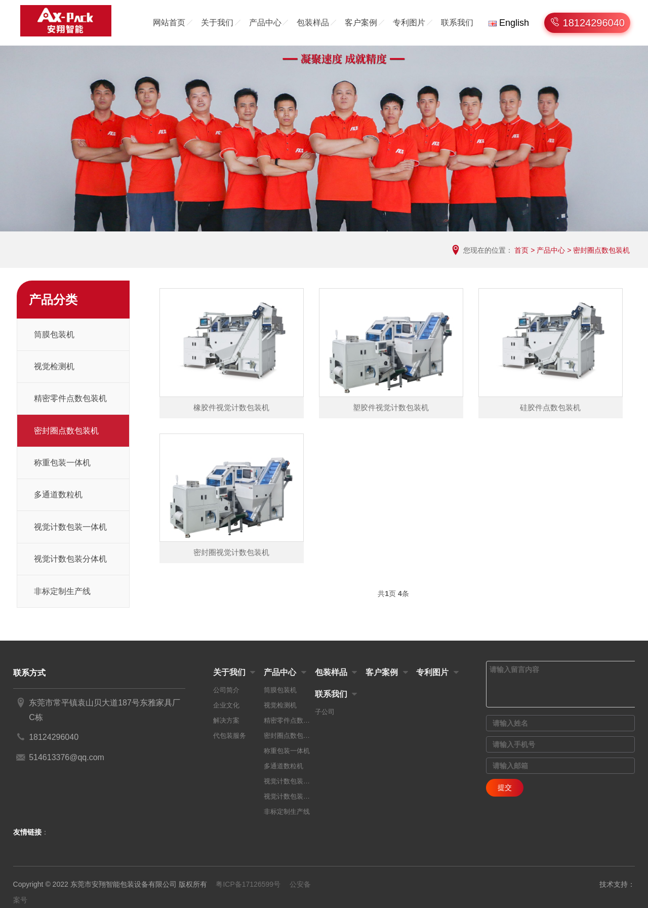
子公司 (325, 712)
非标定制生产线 (62, 591)
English (509, 23)
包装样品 (313, 22)
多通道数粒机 (58, 494)
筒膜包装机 (54, 334)
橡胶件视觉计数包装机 (231, 407)
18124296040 (592, 22)
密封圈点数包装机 (601, 250)
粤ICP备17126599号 (248, 884)
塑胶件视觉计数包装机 (391, 407)
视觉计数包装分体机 (70, 559)
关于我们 (217, 22)
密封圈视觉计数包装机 (231, 552)
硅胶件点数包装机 (550, 407)
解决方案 (226, 720)
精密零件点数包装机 (70, 398)
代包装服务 (229, 735)
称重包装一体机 (62, 462)
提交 (505, 787)
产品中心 (265, 22)
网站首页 (169, 22)
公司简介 (226, 690)
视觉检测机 (54, 366)
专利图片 (409, 22)
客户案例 (361, 22)
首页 (521, 250)
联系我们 (457, 22)
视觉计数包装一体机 (70, 527)
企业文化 (226, 705)
